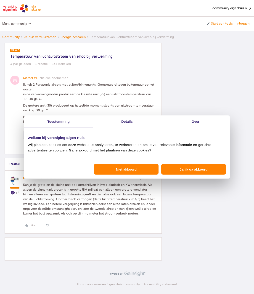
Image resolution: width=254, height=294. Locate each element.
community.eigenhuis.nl (232, 8)
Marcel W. (30, 78)
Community (11, 37)
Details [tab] (127, 121)
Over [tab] (196, 121)
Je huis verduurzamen (40, 37)
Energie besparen (73, 37)
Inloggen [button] (242, 24)
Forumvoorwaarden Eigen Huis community (108, 284)
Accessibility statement (160, 284)
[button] (219, 23)
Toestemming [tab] (58, 121)
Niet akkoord (126, 169)
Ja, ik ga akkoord (194, 169)
